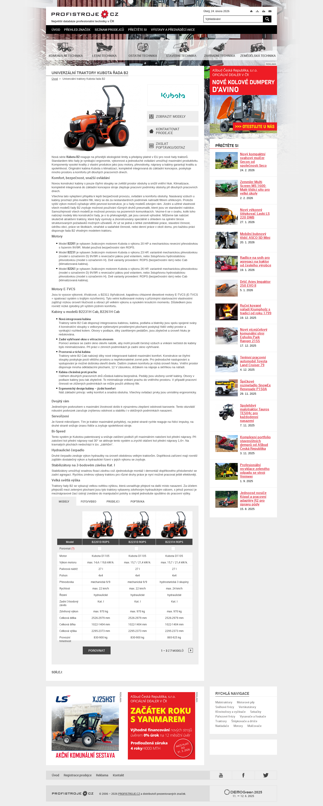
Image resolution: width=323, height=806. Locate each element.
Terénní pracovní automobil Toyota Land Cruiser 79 (253, 361)
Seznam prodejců (109, 29)
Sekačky (255, 712)
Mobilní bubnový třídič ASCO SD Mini (255, 235)
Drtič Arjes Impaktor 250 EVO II (255, 283)
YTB (222, 775)
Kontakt (118, 775)
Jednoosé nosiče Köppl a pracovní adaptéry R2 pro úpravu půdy (253, 498)
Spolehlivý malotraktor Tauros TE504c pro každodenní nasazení (254, 413)
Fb (244, 775)
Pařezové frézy (225, 716)
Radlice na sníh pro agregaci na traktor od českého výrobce (255, 261)
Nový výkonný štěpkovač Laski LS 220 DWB (255, 213)
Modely (64, 501)
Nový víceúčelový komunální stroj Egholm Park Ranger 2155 (253, 335)
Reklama (102, 775)
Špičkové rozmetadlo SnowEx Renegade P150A (255, 385)
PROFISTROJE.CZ (84, 14)
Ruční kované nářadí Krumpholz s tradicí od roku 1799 (255, 309)
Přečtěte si (137, 29)
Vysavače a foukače (253, 716)
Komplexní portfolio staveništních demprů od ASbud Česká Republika (255, 443)
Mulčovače (254, 726)
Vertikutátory (247, 707)
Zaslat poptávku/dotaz (167, 145)
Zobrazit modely (167, 116)
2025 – (243, 793)
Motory (238, 726)
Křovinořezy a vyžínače (230, 712)
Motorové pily (246, 702)
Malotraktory (223, 702)
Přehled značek (77, 29)
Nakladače (222, 726)
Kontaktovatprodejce (164, 131)
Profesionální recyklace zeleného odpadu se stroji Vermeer (255, 470)
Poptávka (137, 501)
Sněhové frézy (224, 707)
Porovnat (66, 548)
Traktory (221, 721)
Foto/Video (88, 501)
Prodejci (113, 501)
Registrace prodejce (78, 775)
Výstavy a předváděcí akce (173, 29)
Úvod (56, 29)
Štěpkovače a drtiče (244, 721)
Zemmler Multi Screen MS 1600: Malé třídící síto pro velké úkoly (255, 187)
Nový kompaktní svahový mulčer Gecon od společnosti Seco (253, 160)
